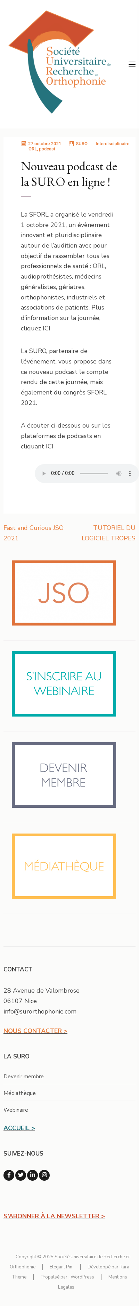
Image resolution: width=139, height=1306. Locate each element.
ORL (32, 148)
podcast (47, 148)
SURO (82, 143)
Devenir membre (23, 1076)
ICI (50, 446)
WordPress (82, 1277)
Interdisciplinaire (112, 143)
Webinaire (15, 1110)
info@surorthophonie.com (39, 1011)
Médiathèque (19, 1093)
